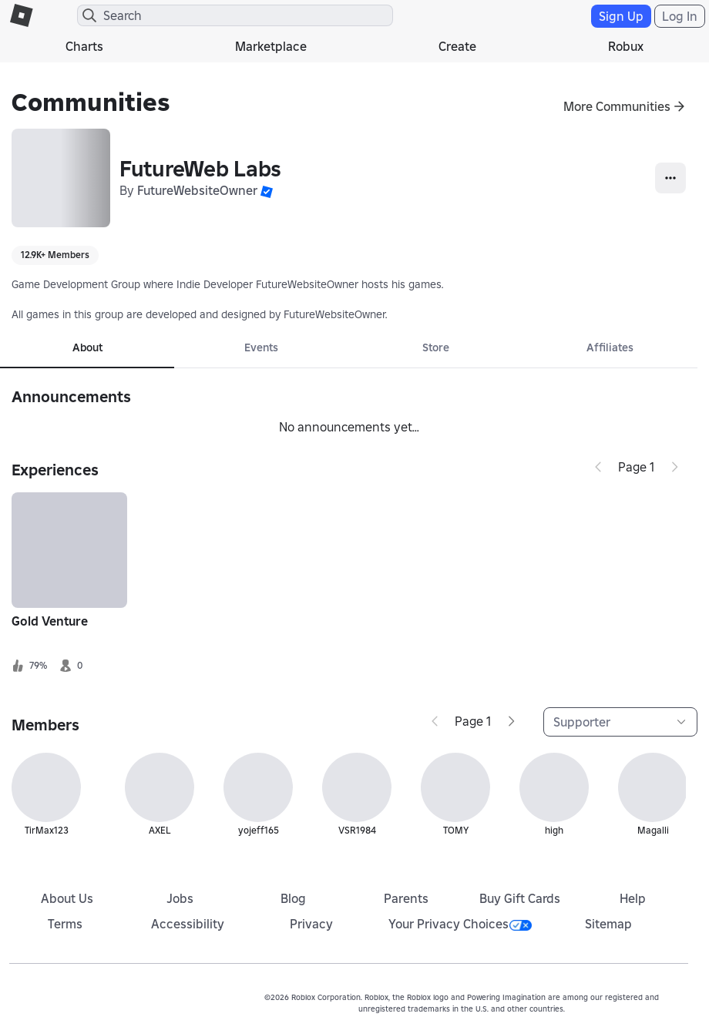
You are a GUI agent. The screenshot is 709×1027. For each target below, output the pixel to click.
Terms (65, 923)
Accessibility (187, 923)
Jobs (179, 898)
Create (457, 46)
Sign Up (621, 16)
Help (633, 898)
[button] (266, 190)
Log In (679, 16)
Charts (84, 46)
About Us (67, 898)
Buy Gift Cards (519, 898)
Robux (625, 46)
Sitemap (608, 923)
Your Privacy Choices (460, 923)
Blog (293, 898)
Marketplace (271, 46)
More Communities (616, 106)
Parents (406, 898)
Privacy (311, 923)
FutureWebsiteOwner (197, 190)
